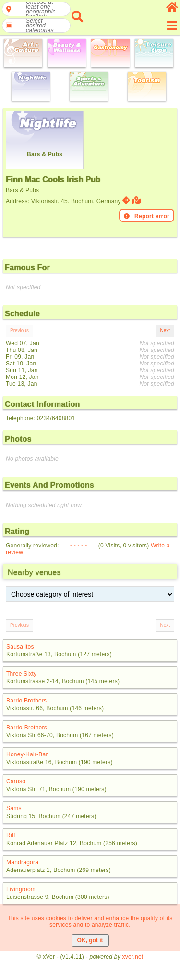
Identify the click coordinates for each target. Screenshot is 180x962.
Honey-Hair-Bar (27, 754)
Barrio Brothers (26, 700)
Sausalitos (20, 646)
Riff (10, 835)
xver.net (133, 956)
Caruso (15, 781)
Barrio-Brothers (26, 727)
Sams (14, 808)
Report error (146, 216)
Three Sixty (21, 673)
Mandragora (22, 862)
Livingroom (21, 889)
